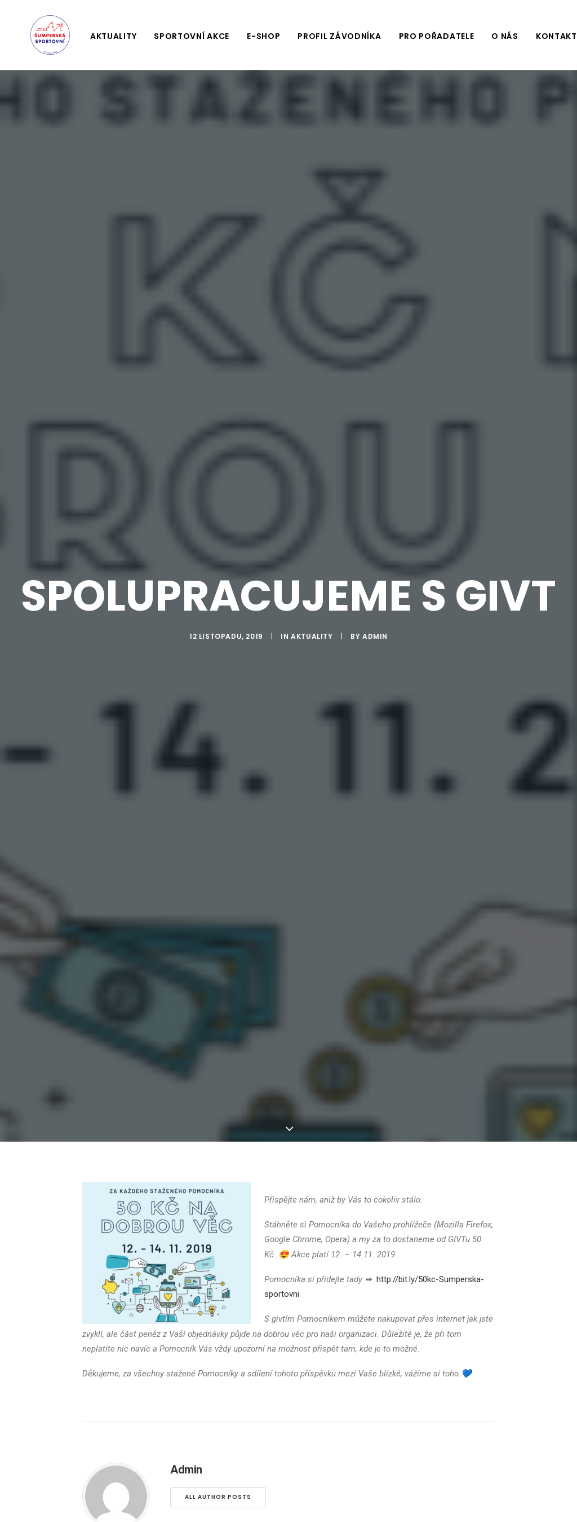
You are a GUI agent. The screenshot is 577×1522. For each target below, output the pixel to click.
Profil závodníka (327, 36)
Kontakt (544, 36)
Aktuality (101, 36)
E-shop (251, 36)
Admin (375, 629)
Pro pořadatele (424, 36)
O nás (492, 36)
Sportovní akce (179, 36)
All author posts (218, 1483)
